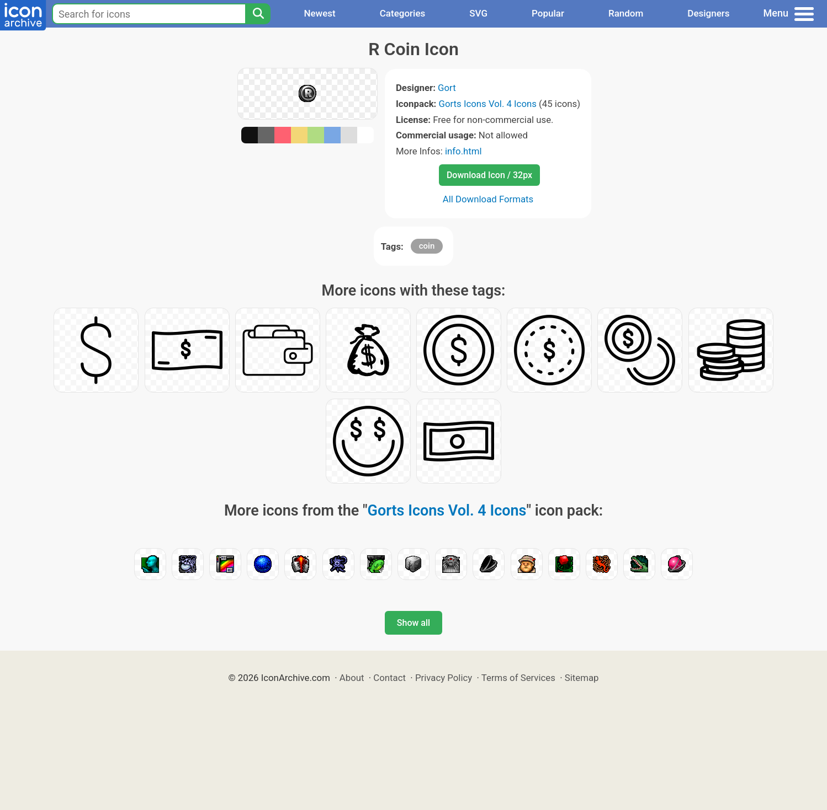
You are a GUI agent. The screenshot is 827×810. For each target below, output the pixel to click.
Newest (319, 13)
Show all (413, 623)
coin (427, 246)
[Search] (258, 13)
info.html (463, 151)
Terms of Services (518, 677)
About (352, 677)
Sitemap (582, 677)
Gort (447, 87)
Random (625, 13)
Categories (403, 13)
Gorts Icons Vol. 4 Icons (488, 103)
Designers (708, 13)
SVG (478, 13)
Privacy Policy (443, 677)
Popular (548, 13)
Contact (389, 677)
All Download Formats (488, 199)
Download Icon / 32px (489, 175)
